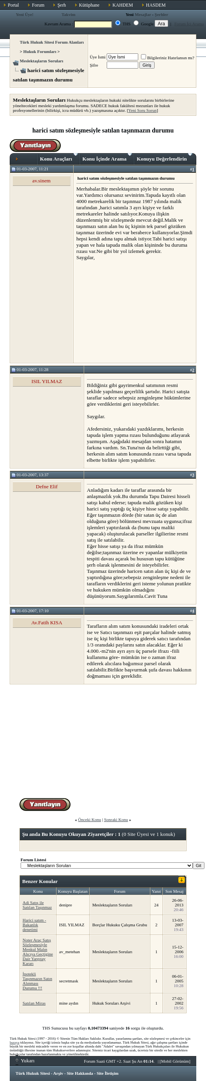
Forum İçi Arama (189, 23)
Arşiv (58, 1073)
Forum (38, 5)
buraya (14, 1042)
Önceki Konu (89, 819)
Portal (13, 5)
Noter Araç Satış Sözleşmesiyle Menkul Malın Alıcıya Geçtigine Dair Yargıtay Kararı (38, 952)
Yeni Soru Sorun (142, 110)
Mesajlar (143, 14)
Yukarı (25, 1060)
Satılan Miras (34, 1003)
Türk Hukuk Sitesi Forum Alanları (52, 42)
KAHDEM (123, 5)
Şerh (61, 5)
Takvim (69, 14)
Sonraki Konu (116, 819)
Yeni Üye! (24, 14)
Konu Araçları (59, 157)
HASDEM (156, 5)
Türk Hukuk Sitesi (33, 1073)
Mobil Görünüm (175, 1061)
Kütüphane (89, 5)
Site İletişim (107, 1073)
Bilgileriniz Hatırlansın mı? (167, 57)
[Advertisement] (134, 311)
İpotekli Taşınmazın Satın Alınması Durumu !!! (37, 980)
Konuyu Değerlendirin (164, 157)
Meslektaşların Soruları (41, 60)
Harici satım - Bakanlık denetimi (34, 925)
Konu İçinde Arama (107, 157)
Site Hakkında (80, 1073)
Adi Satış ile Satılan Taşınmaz (37, 905)
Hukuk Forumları (39, 51)
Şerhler (161, 14)
